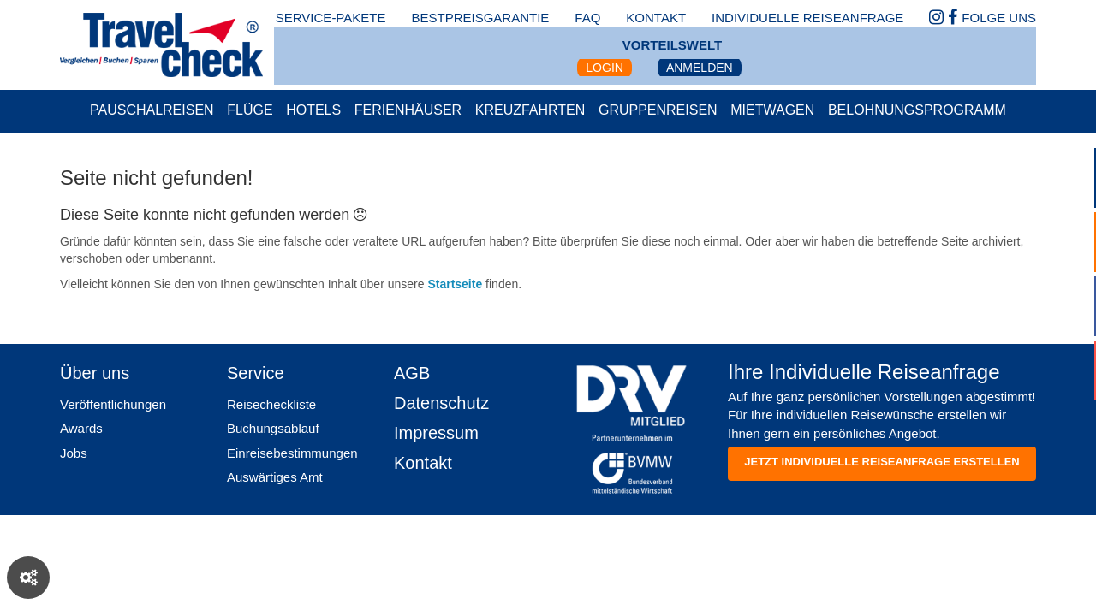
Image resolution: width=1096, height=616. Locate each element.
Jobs (73, 453)
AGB (412, 373)
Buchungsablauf (273, 428)
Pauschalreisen (152, 110)
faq (587, 17)
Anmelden (699, 67)
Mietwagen (772, 110)
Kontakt (423, 462)
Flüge (249, 110)
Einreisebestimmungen (292, 453)
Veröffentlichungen (113, 404)
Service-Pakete (331, 17)
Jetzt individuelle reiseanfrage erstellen (881, 461)
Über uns (94, 373)
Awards (81, 428)
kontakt (656, 17)
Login (604, 67)
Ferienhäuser (408, 110)
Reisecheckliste (271, 404)
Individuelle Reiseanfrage (807, 17)
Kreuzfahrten (530, 110)
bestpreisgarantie (480, 17)
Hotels (313, 110)
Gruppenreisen (658, 110)
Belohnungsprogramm (917, 110)
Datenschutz (441, 403)
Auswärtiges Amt (275, 477)
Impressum (436, 433)
